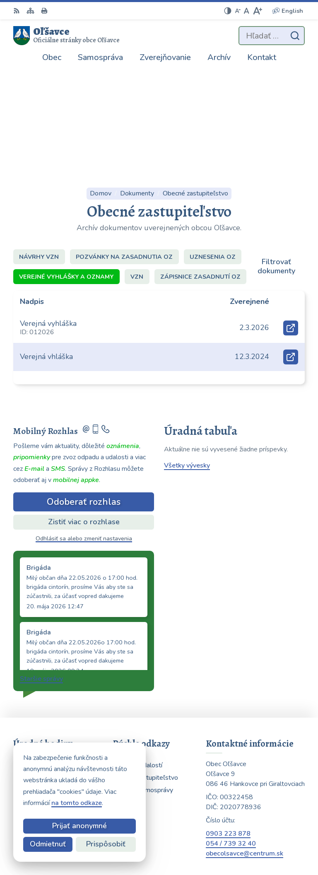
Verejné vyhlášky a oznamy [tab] (66, 168)
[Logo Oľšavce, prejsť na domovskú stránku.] (66, 35)
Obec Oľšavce (275, 841)
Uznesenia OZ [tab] (213, 148)
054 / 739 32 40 (231, 735)
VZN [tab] (136, 168)
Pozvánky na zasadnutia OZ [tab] (124, 148)
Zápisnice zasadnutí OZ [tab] (200, 168)
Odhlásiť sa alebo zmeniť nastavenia (84, 430)
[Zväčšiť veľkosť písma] (257, 10)
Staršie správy (41, 570)
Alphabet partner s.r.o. (262, 829)
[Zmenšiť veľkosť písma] (237, 10)
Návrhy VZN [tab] (39, 148)
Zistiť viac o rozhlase (84, 414)
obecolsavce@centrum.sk (244, 745)
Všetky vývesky (187, 357)
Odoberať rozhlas (83, 393)
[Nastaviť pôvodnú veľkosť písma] (246, 10)
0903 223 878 (228, 725)
